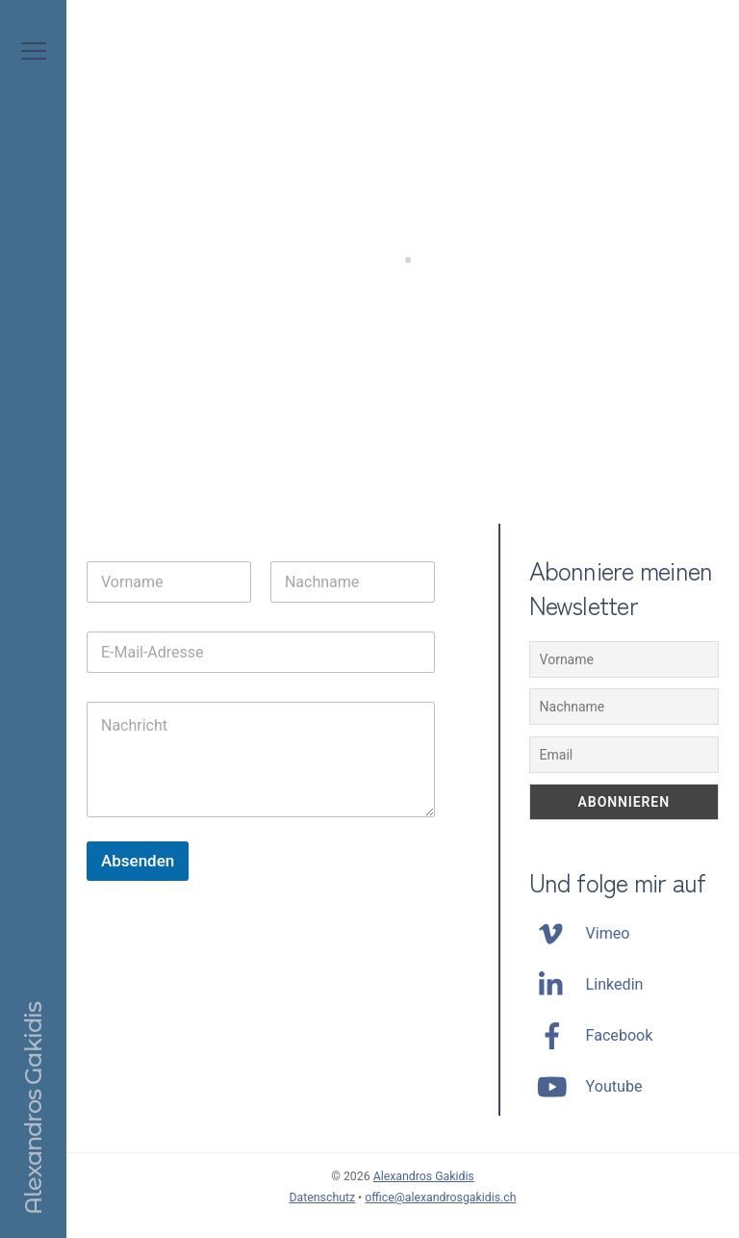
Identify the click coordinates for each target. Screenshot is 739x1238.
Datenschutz (323, 1197)
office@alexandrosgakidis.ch (440, 1197)
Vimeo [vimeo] (579, 933)
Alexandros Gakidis (423, 1176)
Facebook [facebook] (591, 1035)
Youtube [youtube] (586, 1086)
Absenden (137, 860)
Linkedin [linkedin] (586, 984)
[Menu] (34, 51)
